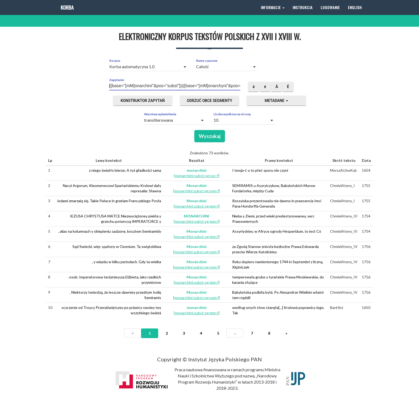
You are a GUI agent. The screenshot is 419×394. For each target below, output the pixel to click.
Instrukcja (303, 13)
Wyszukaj (209, 136)
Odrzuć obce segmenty (209, 100)
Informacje (273, 13)
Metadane (276, 100)
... (235, 333)
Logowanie (330, 13)
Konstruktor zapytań (143, 100)
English (355, 13)
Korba (66, 13)
